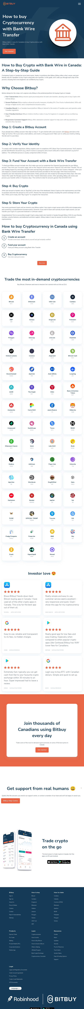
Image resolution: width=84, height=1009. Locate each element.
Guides (56, 934)
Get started (9, 51)
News (55, 937)
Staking (11, 941)
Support (56, 959)
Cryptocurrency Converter (39, 956)
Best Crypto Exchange (37, 953)
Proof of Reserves (59, 947)
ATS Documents (13, 982)
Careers (11, 908)
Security (56, 944)
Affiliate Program (36, 950)
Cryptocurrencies (36, 934)
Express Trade (13, 934)
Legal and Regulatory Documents (18, 970)
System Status (58, 953)
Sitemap (11, 918)
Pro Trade (11, 937)
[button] (78, 3)
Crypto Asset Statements (16, 979)
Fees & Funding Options (60, 956)
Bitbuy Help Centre (10, 801)
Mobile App (12, 950)
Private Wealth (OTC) (14, 944)
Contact (11, 911)
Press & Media (13, 905)
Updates (56, 941)
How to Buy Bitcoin (37, 941)
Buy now (42, 263)
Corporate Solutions (14, 947)
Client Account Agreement (16, 973)
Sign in (11, 896)
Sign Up (11, 899)
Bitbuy (67, 132)
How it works (35, 937)
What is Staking (36, 947)
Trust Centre (57, 950)
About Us (11, 902)
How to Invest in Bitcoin (38, 944)
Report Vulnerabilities (15, 915)
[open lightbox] (17, 850)
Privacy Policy (13, 976)
